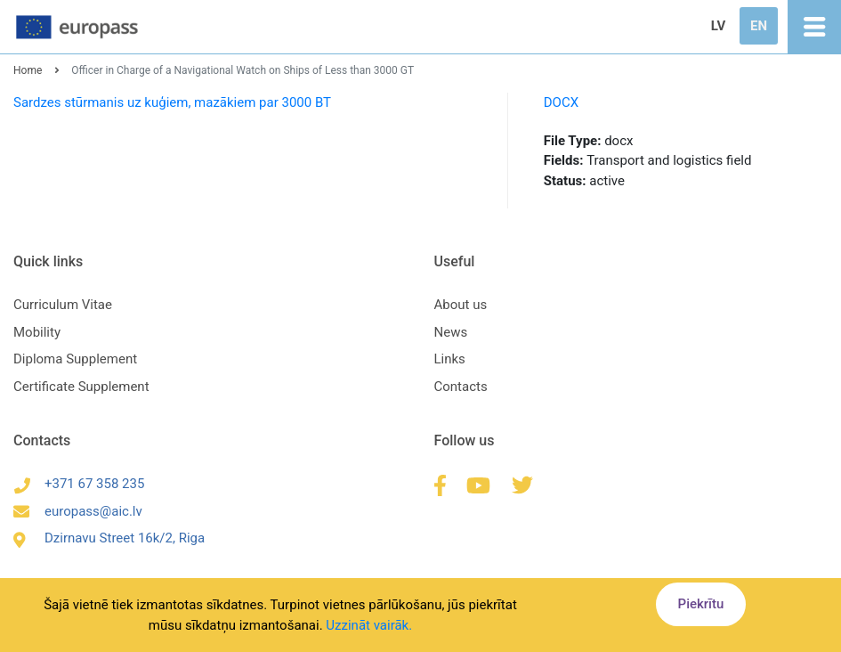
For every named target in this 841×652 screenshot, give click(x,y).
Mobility (37, 332)
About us (461, 305)
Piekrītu (701, 604)
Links (449, 359)
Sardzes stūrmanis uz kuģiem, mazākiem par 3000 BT (172, 102)
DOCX (561, 102)
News (451, 332)
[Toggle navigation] (814, 26)
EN (758, 26)
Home (27, 70)
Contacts (461, 387)
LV (718, 26)
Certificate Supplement (81, 387)
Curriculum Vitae (62, 305)
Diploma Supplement (75, 359)
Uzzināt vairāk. (369, 625)
